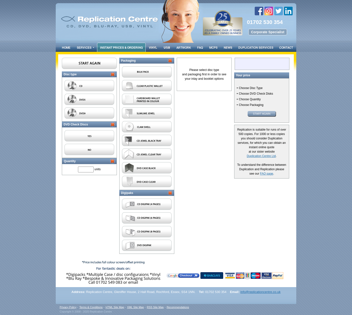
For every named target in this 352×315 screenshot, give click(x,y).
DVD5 (89, 99)
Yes (89, 135)
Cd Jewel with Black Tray (147, 140)
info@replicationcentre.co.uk (260, 292)
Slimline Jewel (147, 113)
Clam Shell (147, 126)
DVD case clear (147, 181)
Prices (121, 47)
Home (66, 47)
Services (85, 47)
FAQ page (266, 173)
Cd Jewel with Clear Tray (147, 154)
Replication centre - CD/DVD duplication (159, 16)
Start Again (262, 113)
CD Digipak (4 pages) (147, 204)
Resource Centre (228, 47)
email (133, 277)
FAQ (200, 47)
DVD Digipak (147, 245)
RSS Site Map (155, 307)
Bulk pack (147, 72)
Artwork (184, 47)
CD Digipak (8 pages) (147, 231)
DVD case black (147, 167)
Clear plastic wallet (147, 85)
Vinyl (153, 47)
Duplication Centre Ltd (261, 156)
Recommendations (178, 307)
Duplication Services (255, 47)
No (89, 149)
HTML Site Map (115, 307)
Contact (286, 47)
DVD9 (89, 113)
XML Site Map (135, 307)
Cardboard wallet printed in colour (147, 99)
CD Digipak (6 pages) (147, 218)
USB (167, 47)
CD (89, 85)
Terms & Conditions (90, 307)
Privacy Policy (68, 307)
